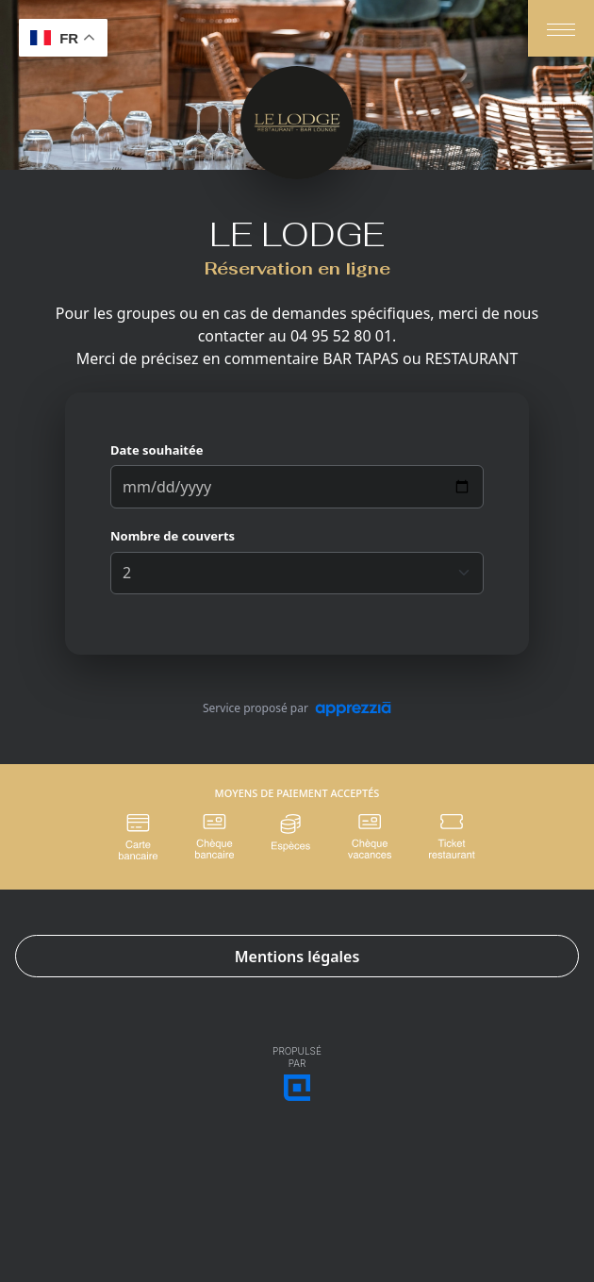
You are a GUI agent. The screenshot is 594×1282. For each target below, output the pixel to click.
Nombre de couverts (172, 535)
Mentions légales (297, 956)
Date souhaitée (156, 449)
